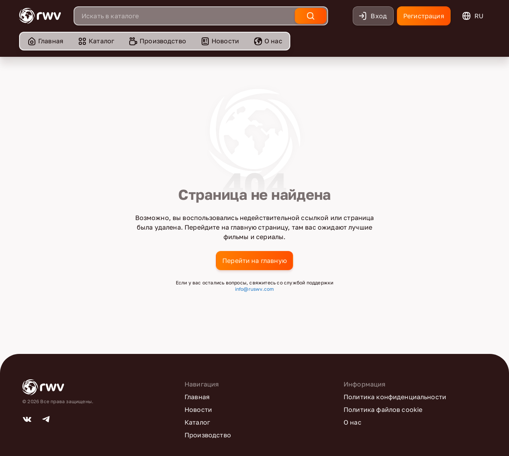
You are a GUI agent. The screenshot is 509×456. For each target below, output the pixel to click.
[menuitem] (45, 41)
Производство (157, 41)
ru (473, 16)
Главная (45, 41)
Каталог (96, 41)
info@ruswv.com (254, 289)
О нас (267, 41)
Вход (372, 16)
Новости (219, 41)
